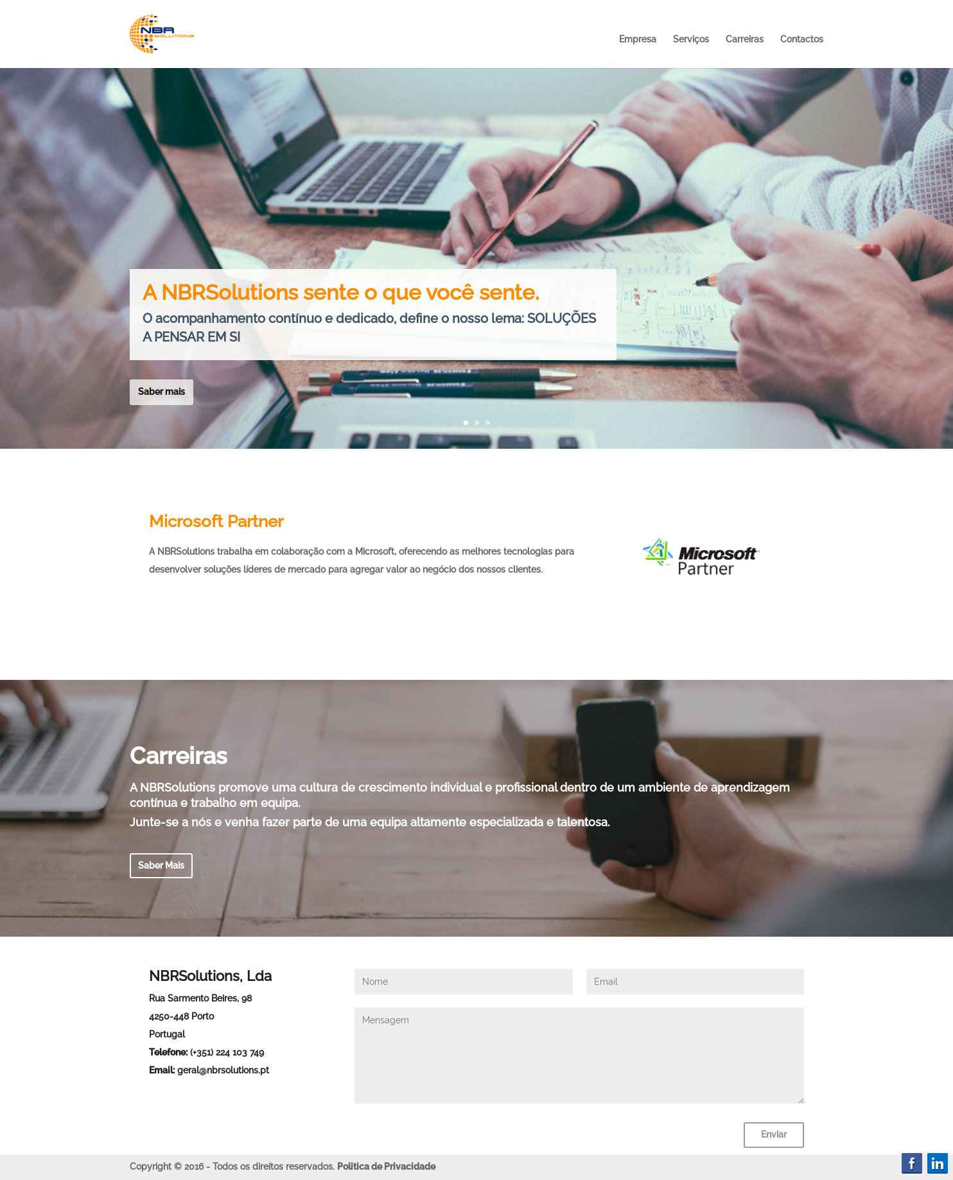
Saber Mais (161, 865)
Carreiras (745, 39)
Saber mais (161, 391)
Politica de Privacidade (386, 1166)
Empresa (637, 39)
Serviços (691, 39)
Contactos (801, 39)
